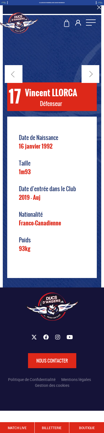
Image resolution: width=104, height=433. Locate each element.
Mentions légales (76, 379)
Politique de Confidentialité (31, 379)
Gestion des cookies (52, 385)
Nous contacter (52, 360)
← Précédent (13, 74)
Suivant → (90, 74)
